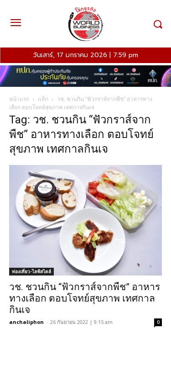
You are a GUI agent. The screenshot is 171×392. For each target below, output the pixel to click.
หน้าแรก (19, 99)
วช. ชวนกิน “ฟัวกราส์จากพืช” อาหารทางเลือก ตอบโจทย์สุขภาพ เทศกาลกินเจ (84, 298)
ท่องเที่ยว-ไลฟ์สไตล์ (31, 271)
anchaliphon (26, 321)
